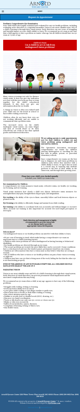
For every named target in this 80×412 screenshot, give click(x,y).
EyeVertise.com (54, 403)
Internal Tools (33, 407)
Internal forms (46, 407)
